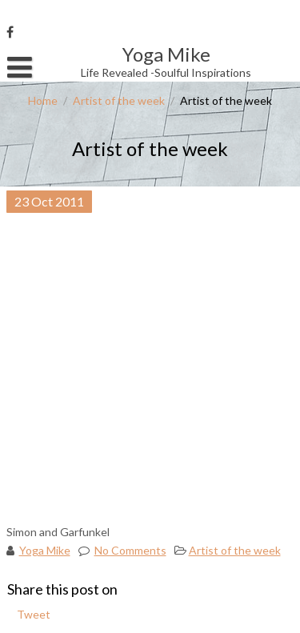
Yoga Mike (44, 550)
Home (43, 100)
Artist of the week (119, 100)
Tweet (33, 614)
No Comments (130, 550)
